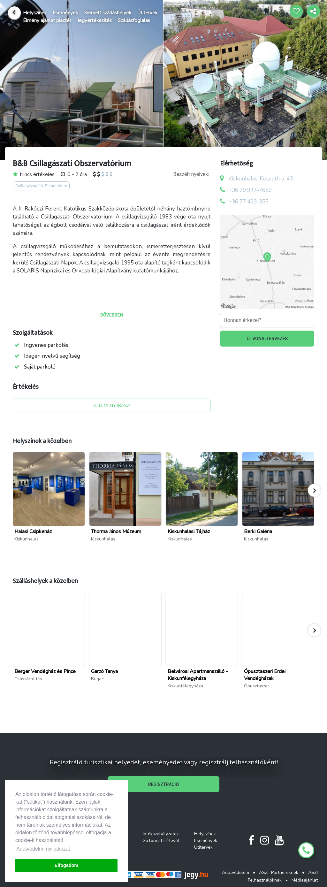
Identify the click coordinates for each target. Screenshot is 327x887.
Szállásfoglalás (134, 20)
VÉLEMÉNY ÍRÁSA (111, 405)
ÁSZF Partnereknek (278, 872)
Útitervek (147, 13)
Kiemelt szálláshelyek (107, 13)
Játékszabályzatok (160, 834)
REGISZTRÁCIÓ (163, 784)
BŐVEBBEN (111, 314)
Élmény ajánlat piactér (47, 20)
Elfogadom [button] (66, 865)
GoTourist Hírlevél (160, 840)
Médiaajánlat (305, 880)
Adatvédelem (235, 872)
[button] (314, 490)
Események (65, 13)
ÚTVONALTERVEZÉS (267, 338)
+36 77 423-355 (248, 201)
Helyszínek (35, 13)
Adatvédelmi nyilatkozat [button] (43, 849)
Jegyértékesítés (94, 20)
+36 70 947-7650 (250, 190)
